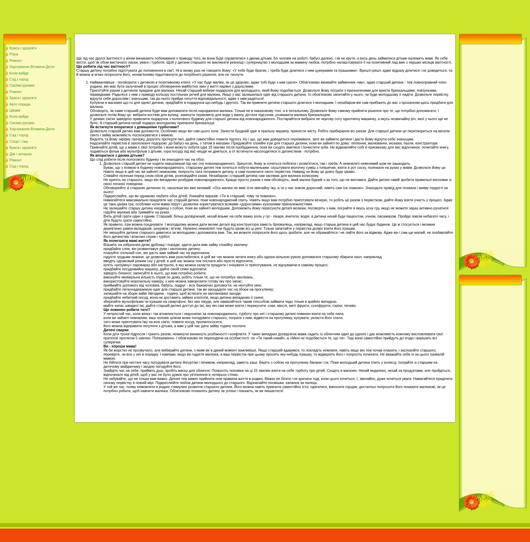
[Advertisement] (123, 15)
